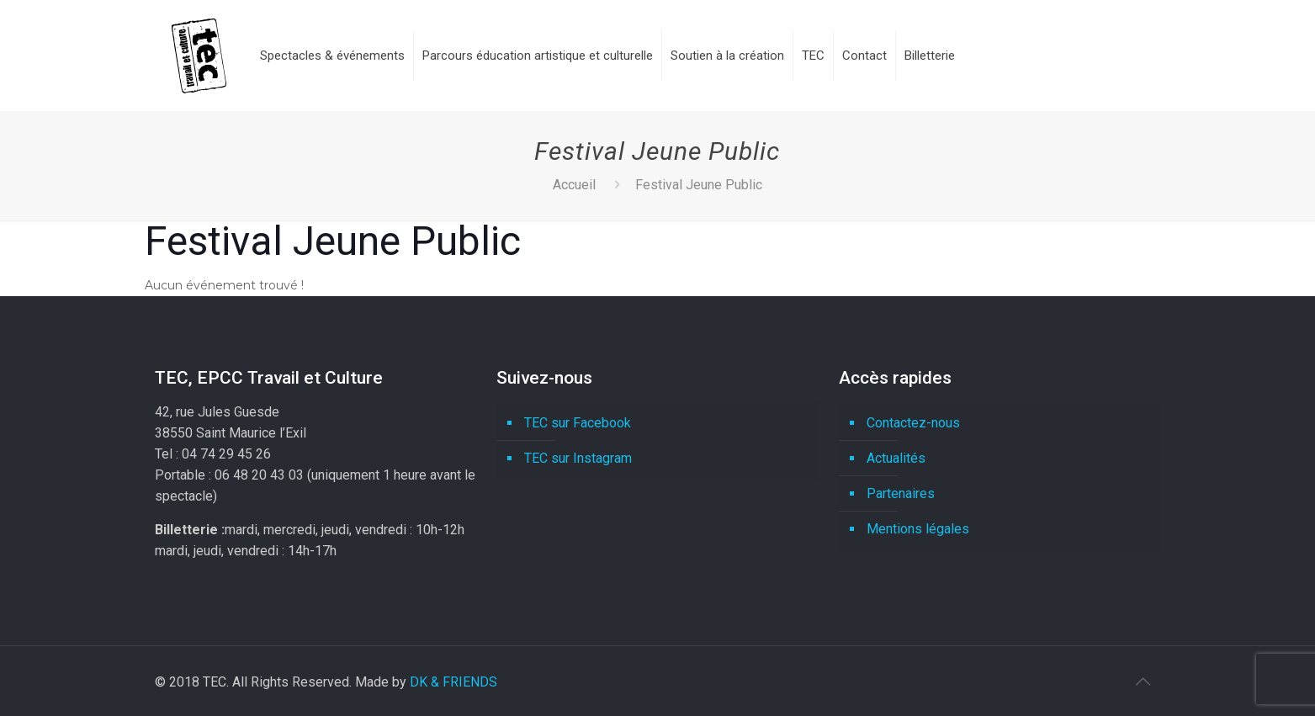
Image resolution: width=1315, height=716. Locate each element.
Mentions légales (918, 529)
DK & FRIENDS (453, 682)
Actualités (896, 458)
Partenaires (901, 493)
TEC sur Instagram (578, 458)
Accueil (574, 185)
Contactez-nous (913, 423)
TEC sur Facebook (577, 423)
